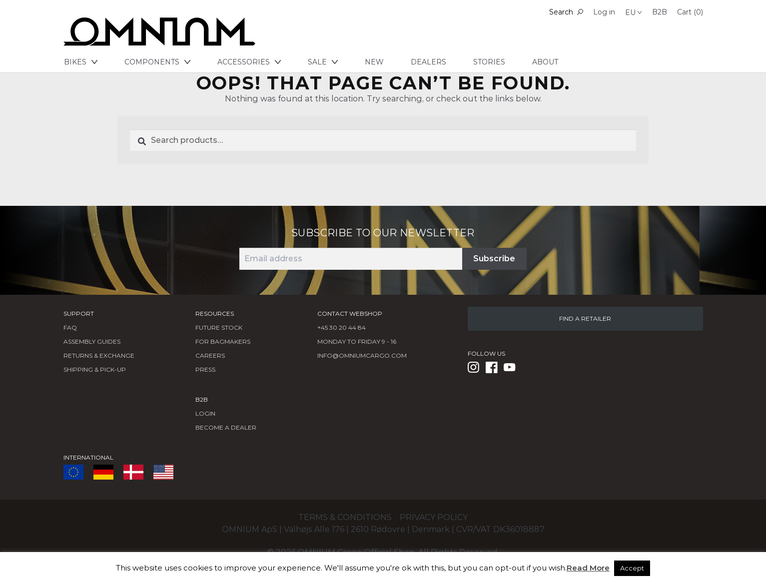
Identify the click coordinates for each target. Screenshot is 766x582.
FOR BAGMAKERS (222, 341)
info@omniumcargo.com (362, 355)
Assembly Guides (91, 341)
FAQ (70, 327)
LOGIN (205, 413)
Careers (210, 355)
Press (205, 369)
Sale (323, 61)
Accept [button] (632, 568)
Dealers (428, 61)
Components (157, 61)
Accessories (249, 61)
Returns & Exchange (98, 355)
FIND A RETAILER (585, 318)
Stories (489, 61)
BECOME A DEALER (225, 427)
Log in (604, 11)
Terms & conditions (345, 517)
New (374, 61)
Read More (588, 568)
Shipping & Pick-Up (94, 369)
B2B (659, 11)
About (545, 61)
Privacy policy (434, 517)
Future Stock (218, 327)
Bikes (80, 61)
